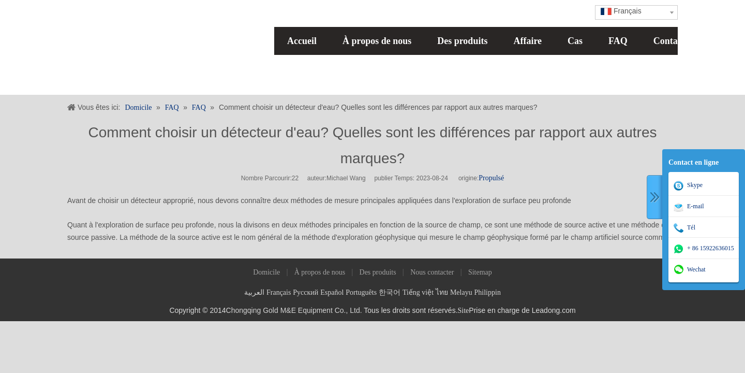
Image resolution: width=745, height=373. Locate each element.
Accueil (302, 41)
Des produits (462, 41)
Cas (575, 41)
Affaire (527, 41)
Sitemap (480, 272)
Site (463, 310)
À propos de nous (376, 41)
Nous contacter (432, 272)
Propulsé (491, 178)
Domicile (266, 272)
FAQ (618, 41)
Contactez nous (683, 41)
